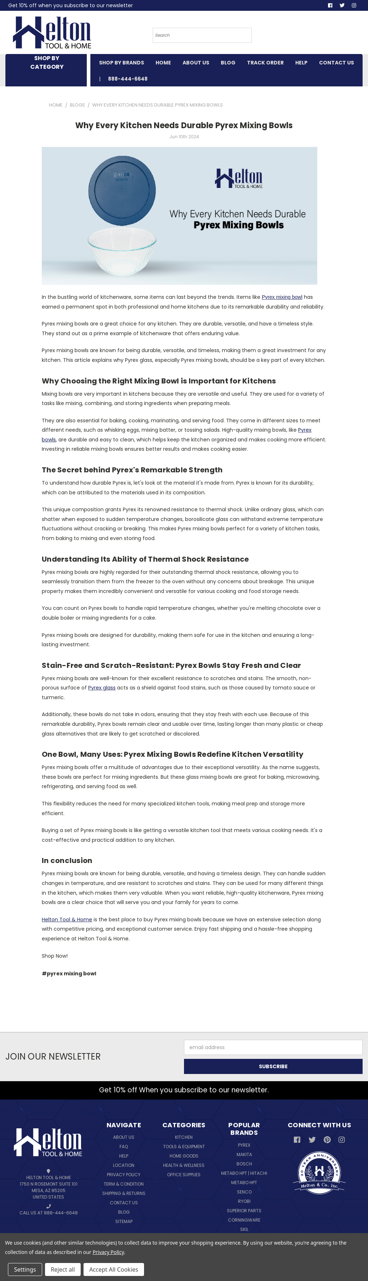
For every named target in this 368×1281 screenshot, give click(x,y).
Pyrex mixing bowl (282, 297)
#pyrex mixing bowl (69, 973)
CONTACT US (336, 62)
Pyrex (244, 1145)
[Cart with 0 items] (334, 34)
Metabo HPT (244, 1182)
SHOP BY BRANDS (121, 62)
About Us (123, 1137)
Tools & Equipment (184, 1146)
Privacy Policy (123, 1175)
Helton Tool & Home (67, 919)
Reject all (63, 1269)
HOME (163, 62)
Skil (244, 1229)
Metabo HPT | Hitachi (244, 1173)
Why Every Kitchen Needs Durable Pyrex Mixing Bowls (184, 125)
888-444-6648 (128, 78)
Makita (244, 1154)
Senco (244, 1192)
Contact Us (124, 1203)
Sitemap (124, 1221)
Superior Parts (244, 1211)
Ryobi (244, 1201)
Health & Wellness (184, 1165)
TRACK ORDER (265, 62)
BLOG (228, 62)
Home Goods (184, 1156)
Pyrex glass (102, 687)
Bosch (244, 1164)
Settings (25, 1269)
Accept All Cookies (113, 1269)
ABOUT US (196, 62)
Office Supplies (184, 1175)
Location (123, 1165)
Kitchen (184, 1137)
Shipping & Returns (123, 1193)
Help (123, 1156)
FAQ (124, 1146)
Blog (124, 1212)
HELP (301, 62)
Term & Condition (124, 1184)
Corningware (244, 1220)
